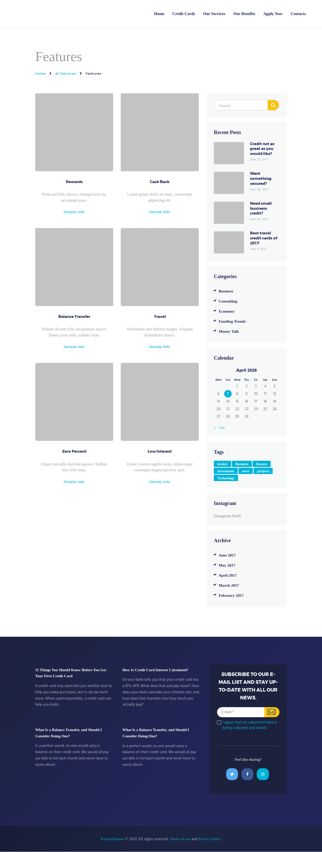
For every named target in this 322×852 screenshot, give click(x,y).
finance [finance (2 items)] (261, 464)
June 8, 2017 (258, 249)
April (228, 575)
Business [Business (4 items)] (241, 464)
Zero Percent (74, 452)
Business (226, 291)
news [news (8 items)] (246, 471)
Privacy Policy (210, 839)
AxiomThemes (112, 839)
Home (40, 73)
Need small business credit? (261, 209)
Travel (160, 317)
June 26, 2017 (259, 159)
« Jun (220, 427)
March (229, 585)
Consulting (228, 301)
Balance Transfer (74, 317)
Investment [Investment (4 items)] (225, 471)
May (227, 565)
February (231, 595)
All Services (65, 73)
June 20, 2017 (259, 189)
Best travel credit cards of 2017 (263, 238)
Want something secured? (260, 179)
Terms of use (180, 839)
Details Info (74, 212)
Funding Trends (232, 321)
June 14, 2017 (259, 219)
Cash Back (160, 182)
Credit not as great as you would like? (262, 149)
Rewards (74, 182)
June (227, 555)
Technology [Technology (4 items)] (225, 478)
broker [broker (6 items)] (222, 464)
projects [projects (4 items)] (263, 471)
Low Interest (160, 452)
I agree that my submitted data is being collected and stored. (249, 725)
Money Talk (229, 331)
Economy (227, 311)
